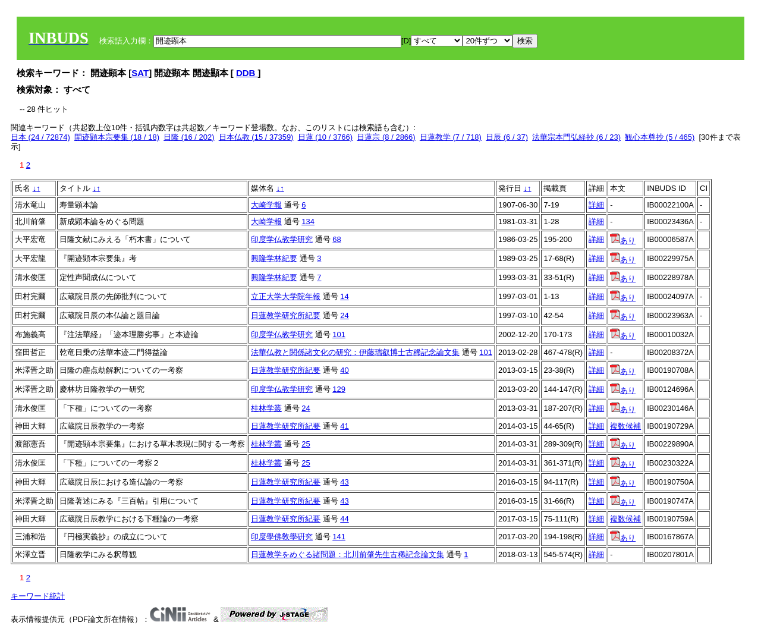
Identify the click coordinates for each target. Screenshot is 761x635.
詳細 (596, 204)
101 (338, 334)
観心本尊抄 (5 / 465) (659, 137)
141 (338, 536)
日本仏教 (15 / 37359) (256, 137)
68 (336, 239)
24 (344, 315)
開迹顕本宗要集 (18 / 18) (116, 137)
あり (623, 240)
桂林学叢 (266, 408)
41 (344, 426)
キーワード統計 (38, 596)
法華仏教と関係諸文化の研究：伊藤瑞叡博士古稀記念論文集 (355, 352)
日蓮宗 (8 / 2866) (386, 137)
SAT (140, 73)
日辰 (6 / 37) (507, 137)
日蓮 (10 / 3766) (325, 137)
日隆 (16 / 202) (188, 137)
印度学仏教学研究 (282, 239)
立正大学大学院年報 (285, 296)
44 (344, 518)
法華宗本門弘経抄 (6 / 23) (576, 137)
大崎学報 (266, 204)
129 (338, 389)
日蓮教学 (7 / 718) (451, 137)
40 (344, 370)
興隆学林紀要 (274, 258)
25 (305, 443)
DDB (247, 73)
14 (344, 296)
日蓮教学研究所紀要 (285, 315)
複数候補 (625, 426)
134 (308, 221)
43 (344, 481)
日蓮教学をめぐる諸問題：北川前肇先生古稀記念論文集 (347, 554)
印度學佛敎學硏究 (282, 536)
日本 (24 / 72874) (40, 137)
